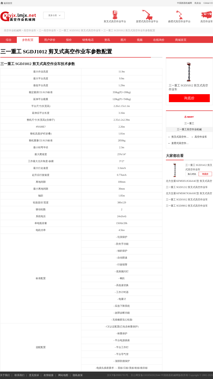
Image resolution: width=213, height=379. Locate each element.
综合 (9, 39)
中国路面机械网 (184, 3)
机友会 (198, 3)
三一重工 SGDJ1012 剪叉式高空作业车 (80, 30)
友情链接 (48, 375)
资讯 (107, 39)
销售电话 (88, 39)
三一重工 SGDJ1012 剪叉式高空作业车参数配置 (129, 30)
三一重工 (189, 123)
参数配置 (27, 39)
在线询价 (158, 39)
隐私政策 (78, 375)
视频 (140, 39)
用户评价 (49, 39)
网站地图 (63, 375)
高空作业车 (30, 30)
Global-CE (208, 3)
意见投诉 (34, 375)
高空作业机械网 (18, 16)
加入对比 (192, 174)
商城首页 (180, 39)
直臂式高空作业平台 (180, 143)
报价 (69, 39)
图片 (123, 39)
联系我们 (19, 375)
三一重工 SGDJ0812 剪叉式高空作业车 (187, 205)
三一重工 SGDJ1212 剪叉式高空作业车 (187, 187)
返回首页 (8, 3)
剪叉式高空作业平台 (180, 137)
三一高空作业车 (47, 30)
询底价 (189, 98)
